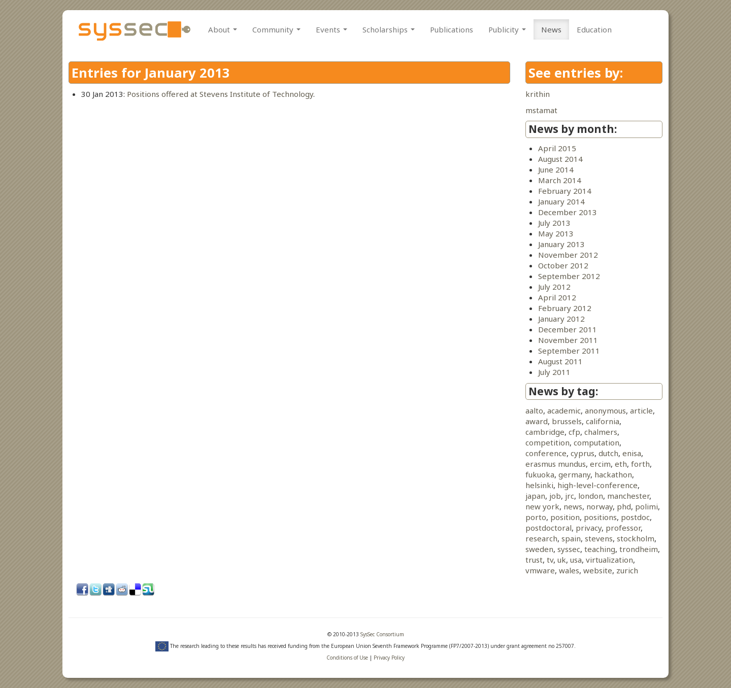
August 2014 (560, 159)
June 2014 (556, 169)
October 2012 (563, 265)
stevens (599, 538)
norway (599, 506)
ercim (600, 464)
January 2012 (561, 319)
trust (534, 560)
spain (571, 538)
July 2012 (554, 287)
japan (535, 496)
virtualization (609, 560)
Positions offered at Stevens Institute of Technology (220, 94)
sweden (539, 549)
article (641, 410)
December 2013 (567, 212)
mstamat (541, 110)
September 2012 (569, 276)
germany (574, 474)
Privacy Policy (389, 657)
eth (621, 464)
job (555, 496)
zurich (627, 570)
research (541, 538)
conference (546, 453)
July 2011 (554, 372)
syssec (568, 549)
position (565, 517)
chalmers (600, 432)
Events (331, 29)
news (572, 506)
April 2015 (557, 148)
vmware (540, 570)
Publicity (507, 29)
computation (596, 442)
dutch (608, 453)
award (536, 421)
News (551, 29)
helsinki (539, 485)
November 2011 (568, 340)
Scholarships (388, 29)
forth (640, 464)
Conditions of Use (347, 657)
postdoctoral (548, 528)
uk (561, 560)
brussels (567, 421)
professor (623, 528)
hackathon (613, 474)
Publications (451, 29)
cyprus (582, 453)
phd (624, 506)
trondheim (638, 549)
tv (550, 560)
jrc (569, 496)
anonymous (605, 410)
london (590, 496)
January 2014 (561, 201)
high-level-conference (597, 485)
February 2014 (564, 191)
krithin (537, 94)
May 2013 (556, 233)
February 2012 (564, 308)
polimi (646, 506)
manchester (628, 496)
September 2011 (569, 351)
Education (594, 29)
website (597, 570)
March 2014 (559, 180)
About (222, 29)
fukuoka (539, 474)
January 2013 (561, 244)
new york (542, 506)
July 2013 (554, 223)
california (602, 421)
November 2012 (568, 255)
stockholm (635, 538)
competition (547, 442)
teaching (599, 549)
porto (535, 517)
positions (600, 517)
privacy (589, 528)
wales (569, 570)
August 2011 (560, 361)
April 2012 (557, 297)
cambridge (544, 432)
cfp (574, 432)
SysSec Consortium (382, 634)
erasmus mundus (555, 464)
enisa (631, 453)
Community (276, 29)
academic (564, 410)
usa (576, 560)
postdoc (635, 517)
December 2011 (567, 329)
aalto (534, 410)
